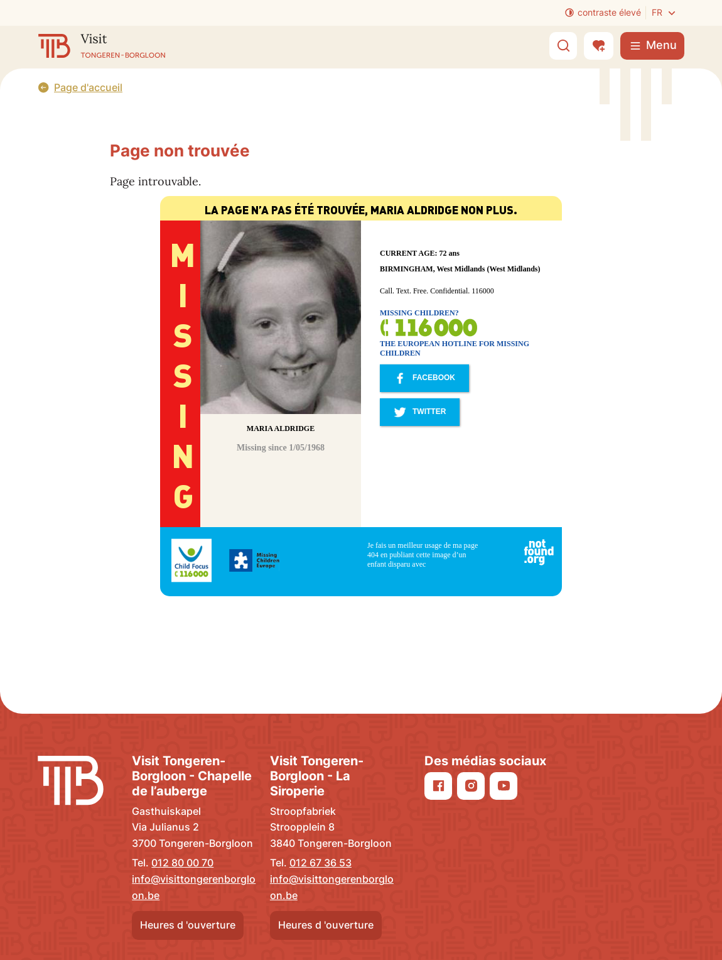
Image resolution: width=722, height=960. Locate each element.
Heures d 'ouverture (187, 925)
